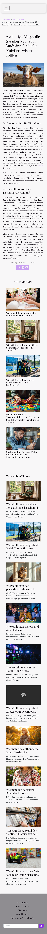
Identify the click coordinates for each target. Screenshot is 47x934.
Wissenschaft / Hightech (22, 918)
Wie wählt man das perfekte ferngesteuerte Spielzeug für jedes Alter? (23, 874)
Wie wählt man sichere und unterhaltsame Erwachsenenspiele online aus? (22, 631)
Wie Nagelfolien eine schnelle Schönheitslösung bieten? (21, 314)
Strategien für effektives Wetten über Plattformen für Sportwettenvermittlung (22, 454)
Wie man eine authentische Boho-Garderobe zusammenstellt (22, 752)
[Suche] (20, 926)
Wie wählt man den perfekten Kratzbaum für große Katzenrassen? (21, 589)
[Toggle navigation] (6, 8)
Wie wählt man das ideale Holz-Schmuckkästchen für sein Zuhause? (22, 348)
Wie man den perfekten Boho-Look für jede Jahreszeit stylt (20, 793)
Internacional (22, 906)
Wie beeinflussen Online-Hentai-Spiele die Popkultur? (21, 671)
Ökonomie (22, 910)
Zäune (40, 165)
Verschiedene (18, 19)
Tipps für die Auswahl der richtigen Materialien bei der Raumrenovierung (21, 834)
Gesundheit (22, 902)
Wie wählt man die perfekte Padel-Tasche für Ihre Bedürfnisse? (19, 382)
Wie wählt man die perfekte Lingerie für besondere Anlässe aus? (22, 711)
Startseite (5, 19)
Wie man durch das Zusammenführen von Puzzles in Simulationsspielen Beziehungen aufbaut (22, 418)
